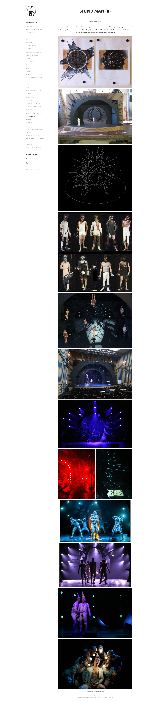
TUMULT (28, 87)
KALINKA (28, 49)
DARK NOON (30, 68)
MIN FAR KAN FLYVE (31, 36)
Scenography (31, 22)
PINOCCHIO (29, 100)
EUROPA (28, 71)
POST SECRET (29, 144)
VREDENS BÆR (30, 33)
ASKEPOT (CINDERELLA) (32, 135)
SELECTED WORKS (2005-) (33, 147)
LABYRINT (28, 132)
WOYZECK (29, 42)
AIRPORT (28, 84)
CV (27, 163)
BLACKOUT (29, 110)
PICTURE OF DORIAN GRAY (33, 106)
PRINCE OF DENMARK (32, 55)
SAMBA (28, 65)
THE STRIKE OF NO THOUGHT (34, 78)
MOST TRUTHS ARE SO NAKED (34, 90)
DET (27, 39)
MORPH (28, 74)
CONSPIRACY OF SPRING (33, 103)
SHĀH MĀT (29, 26)
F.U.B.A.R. (28, 119)
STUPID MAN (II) (30, 116)
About (28, 159)
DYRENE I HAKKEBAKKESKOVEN (35, 129)
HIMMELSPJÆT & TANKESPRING (34, 29)
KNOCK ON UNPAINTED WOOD (35, 126)
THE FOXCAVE (30, 61)
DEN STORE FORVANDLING (33, 52)
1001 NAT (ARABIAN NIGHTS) (34, 113)
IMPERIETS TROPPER (31, 45)
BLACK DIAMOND (31, 97)
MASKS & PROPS (32, 155)
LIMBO (28, 58)
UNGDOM (29, 94)
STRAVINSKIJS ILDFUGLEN (33, 81)
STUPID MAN (29, 123)
